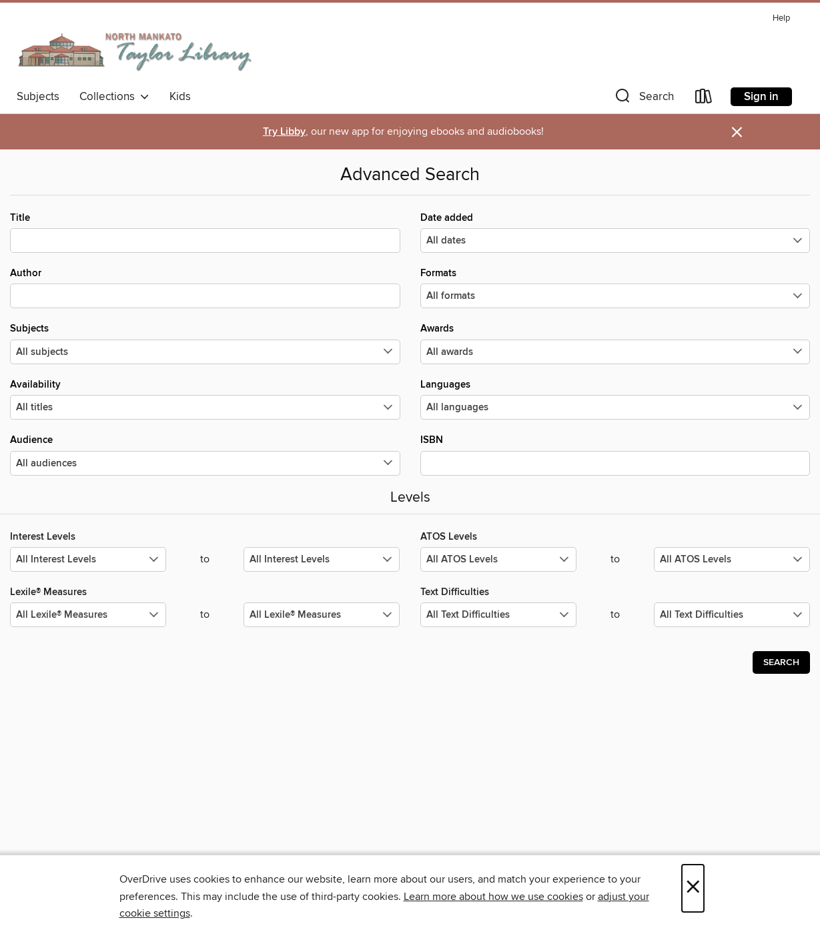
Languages (615, 399)
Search (781, 662)
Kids (180, 96)
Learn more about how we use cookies (493, 896)
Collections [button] (114, 96)
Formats (615, 287)
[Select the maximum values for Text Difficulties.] (732, 614)
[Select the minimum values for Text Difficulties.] (498, 614)
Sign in (761, 96)
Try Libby (284, 132)
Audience (205, 454)
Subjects (38, 96)
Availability (205, 399)
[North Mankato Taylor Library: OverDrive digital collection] (135, 46)
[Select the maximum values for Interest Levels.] (322, 559)
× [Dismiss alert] (737, 132)
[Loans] (704, 99)
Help (781, 18)
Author (205, 287)
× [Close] (693, 888)
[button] (643, 99)
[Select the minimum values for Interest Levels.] (88, 559)
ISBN (615, 454)
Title (205, 232)
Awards (615, 343)
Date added (615, 232)
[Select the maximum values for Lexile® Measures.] (322, 614)
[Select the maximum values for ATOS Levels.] (732, 559)
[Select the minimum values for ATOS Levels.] (498, 559)
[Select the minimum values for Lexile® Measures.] (88, 614)
